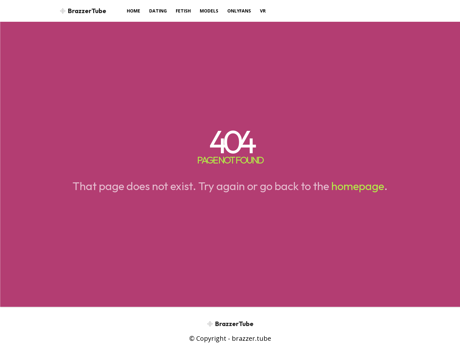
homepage (357, 186)
